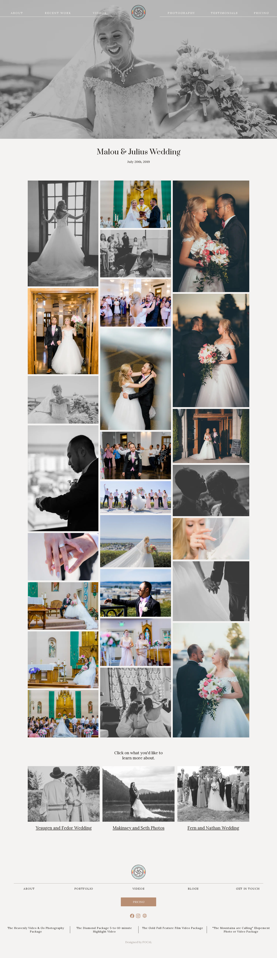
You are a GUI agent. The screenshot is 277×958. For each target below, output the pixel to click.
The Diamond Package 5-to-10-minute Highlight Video (104, 929)
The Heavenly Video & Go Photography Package (36, 929)
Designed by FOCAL (138, 942)
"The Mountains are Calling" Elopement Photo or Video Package (241, 929)
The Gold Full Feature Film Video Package (172, 928)
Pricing (138, 902)
